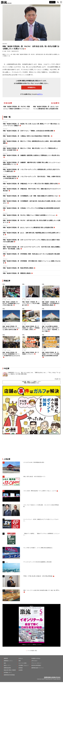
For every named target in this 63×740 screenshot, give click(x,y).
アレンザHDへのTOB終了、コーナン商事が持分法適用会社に (38, 547)
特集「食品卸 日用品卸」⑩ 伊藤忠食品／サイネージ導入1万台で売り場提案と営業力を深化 (30, 183)
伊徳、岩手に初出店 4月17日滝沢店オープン (34, 476)
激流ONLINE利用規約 (36, 665)
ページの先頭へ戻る (32, 650)
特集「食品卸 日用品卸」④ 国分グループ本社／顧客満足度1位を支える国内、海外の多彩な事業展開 (31, 142)
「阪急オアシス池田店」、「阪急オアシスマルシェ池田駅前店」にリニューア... (41, 534)
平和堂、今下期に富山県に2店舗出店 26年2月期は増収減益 (38, 576)
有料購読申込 (31, 87)
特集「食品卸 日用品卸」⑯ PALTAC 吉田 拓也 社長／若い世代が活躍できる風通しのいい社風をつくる (31, 221)
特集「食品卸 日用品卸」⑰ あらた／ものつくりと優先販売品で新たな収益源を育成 (28, 227)
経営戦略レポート (8, 672)
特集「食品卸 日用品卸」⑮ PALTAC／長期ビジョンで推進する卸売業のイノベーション (29, 215)
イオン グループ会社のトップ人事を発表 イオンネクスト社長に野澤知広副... (41, 505)
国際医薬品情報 (7, 667)
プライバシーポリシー (36, 663)
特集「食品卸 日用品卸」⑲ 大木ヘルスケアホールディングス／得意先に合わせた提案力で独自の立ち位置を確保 (31, 240)
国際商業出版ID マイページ (37, 667)
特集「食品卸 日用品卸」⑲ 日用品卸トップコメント (30, 353)
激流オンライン (6, 54)
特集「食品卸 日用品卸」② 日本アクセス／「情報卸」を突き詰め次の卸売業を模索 (28, 130)
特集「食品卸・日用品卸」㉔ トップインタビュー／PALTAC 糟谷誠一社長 (31, 303)
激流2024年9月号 (15, 51)
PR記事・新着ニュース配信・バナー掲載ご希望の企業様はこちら (31, 382)
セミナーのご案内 (22, 663)
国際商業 (6, 658)
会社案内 (21, 670)
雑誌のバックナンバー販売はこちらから (32, 644)
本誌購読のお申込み (35, 658)
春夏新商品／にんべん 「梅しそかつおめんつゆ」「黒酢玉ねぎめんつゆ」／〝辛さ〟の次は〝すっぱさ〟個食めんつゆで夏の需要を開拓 (34, 373)
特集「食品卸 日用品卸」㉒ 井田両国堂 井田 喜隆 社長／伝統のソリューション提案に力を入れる (31, 262)
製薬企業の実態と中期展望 (10, 670)
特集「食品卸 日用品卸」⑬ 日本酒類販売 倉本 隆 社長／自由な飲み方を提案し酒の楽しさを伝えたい (31, 202)
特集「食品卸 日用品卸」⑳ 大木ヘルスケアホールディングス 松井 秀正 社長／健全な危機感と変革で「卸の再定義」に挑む (31, 247)
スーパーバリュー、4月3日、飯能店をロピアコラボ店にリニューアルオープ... (41, 520)
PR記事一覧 (57, 379)
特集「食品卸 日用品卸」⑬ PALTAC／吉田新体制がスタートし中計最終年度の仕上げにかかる (11, 354)
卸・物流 (4, 51)
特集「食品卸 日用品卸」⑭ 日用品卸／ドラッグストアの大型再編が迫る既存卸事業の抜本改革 (31, 208)
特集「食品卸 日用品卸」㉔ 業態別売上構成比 (17, 273)
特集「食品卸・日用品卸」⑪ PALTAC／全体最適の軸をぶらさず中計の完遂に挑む (11, 303)
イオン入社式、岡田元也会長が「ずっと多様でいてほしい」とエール (39, 490)
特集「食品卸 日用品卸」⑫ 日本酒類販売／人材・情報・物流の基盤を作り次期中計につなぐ (30, 196)
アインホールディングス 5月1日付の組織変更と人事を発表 (37, 562)
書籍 (20, 660)
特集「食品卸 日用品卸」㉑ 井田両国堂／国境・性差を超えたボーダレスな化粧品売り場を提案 (31, 254)
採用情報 (21, 667)
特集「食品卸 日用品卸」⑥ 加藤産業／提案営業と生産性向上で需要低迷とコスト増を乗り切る (31, 155)
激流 (5, 663)
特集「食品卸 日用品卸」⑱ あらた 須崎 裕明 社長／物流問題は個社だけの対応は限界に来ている (31, 233)
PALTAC (8, 51)
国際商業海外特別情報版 (9, 674)
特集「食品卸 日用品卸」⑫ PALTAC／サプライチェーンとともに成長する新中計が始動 (11, 328)
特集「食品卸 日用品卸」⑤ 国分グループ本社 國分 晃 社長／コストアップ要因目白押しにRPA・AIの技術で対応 (30, 149)
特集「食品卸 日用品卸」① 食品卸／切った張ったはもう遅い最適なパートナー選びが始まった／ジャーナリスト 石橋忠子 (31, 124)
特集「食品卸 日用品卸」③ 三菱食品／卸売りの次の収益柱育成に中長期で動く (27, 136)
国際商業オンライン (8, 660)
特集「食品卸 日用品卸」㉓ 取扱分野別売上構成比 (18, 268)
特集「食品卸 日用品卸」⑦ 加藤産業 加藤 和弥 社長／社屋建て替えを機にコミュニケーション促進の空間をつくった (31, 163)
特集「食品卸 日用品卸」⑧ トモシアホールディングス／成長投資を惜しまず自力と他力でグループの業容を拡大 (31, 170)
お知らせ (21, 658)
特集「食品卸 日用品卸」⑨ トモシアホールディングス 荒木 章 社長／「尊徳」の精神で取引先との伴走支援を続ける (31, 177)
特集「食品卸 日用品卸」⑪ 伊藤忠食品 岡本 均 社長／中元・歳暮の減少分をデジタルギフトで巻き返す (31, 189)
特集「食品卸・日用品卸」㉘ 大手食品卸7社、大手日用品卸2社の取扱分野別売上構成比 (50, 303)
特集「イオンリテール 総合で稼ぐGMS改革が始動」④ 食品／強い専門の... (41, 590)
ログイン (52, 2)
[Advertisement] (31, 446)
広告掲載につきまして (23, 665)
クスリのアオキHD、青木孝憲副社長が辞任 (33, 462)
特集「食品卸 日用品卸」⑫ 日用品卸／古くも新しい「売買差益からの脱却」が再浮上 (30, 328)
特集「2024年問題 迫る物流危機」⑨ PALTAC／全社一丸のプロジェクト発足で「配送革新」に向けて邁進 (50, 329)
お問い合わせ (34, 660)
